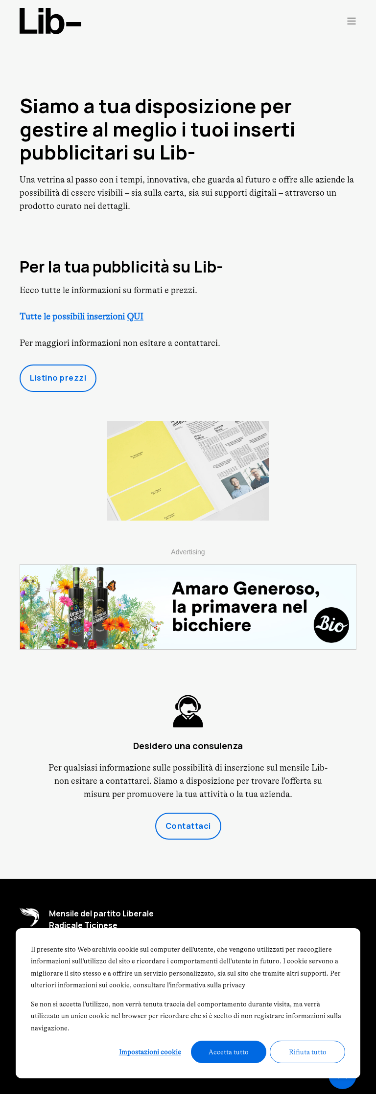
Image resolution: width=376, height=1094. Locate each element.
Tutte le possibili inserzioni (81, 316)
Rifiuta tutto (308, 1052)
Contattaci (188, 825)
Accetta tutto (229, 1052)
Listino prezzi (58, 377)
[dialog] (188, 1003)
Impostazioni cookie (150, 1052)
